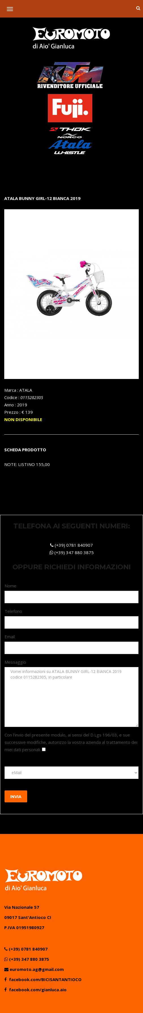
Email (10, 636)
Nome (10, 586)
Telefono (13, 611)
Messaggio (15, 662)
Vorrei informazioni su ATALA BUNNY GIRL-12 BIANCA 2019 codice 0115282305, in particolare (71, 697)
